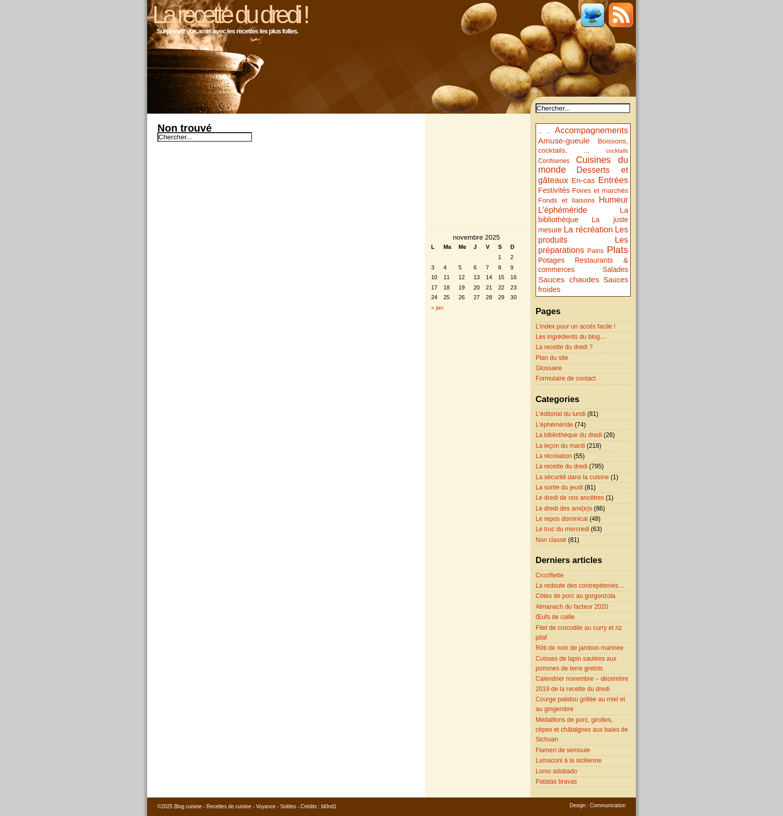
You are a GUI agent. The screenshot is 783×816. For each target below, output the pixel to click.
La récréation (588, 229)
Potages (551, 260)
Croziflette (549, 575)
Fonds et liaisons (566, 200)
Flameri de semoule (563, 750)
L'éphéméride (562, 210)
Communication (608, 805)
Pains (595, 251)
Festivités (554, 190)
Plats (617, 249)
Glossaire (549, 368)
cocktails (617, 151)
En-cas (583, 180)
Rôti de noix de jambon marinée (580, 647)
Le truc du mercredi (562, 529)
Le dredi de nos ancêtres (570, 497)
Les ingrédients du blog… (571, 336)
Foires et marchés (600, 190)
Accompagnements (591, 130)
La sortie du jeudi (559, 487)
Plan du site (552, 357)
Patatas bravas (556, 781)
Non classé (551, 539)
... (540, 131)
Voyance (265, 806)
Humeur (613, 199)
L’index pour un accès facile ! (575, 326)
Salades (615, 270)
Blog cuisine (188, 806)
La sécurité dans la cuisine (572, 477)
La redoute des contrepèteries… (580, 585)
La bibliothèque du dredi (569, 435)
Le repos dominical (562, 518)
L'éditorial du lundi (560, 414)
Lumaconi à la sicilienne (568, 760)
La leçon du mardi (560, 445)
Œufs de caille (555, 617)
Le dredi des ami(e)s (564, 508)
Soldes (288, 806)
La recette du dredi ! (229, 14)
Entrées (613, 180)
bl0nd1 (328, 806)
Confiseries (554, 161)
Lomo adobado (556, 771)
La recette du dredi (562, 466)
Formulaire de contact (566, 378)
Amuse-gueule (564, 140)
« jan (437, 307)
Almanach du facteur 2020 (572, 606)
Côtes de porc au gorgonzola (575, 596)
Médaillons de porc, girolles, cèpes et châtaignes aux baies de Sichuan (582, 730)
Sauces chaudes (568, 279)
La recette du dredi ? (564, 347)
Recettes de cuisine (228, 806)
